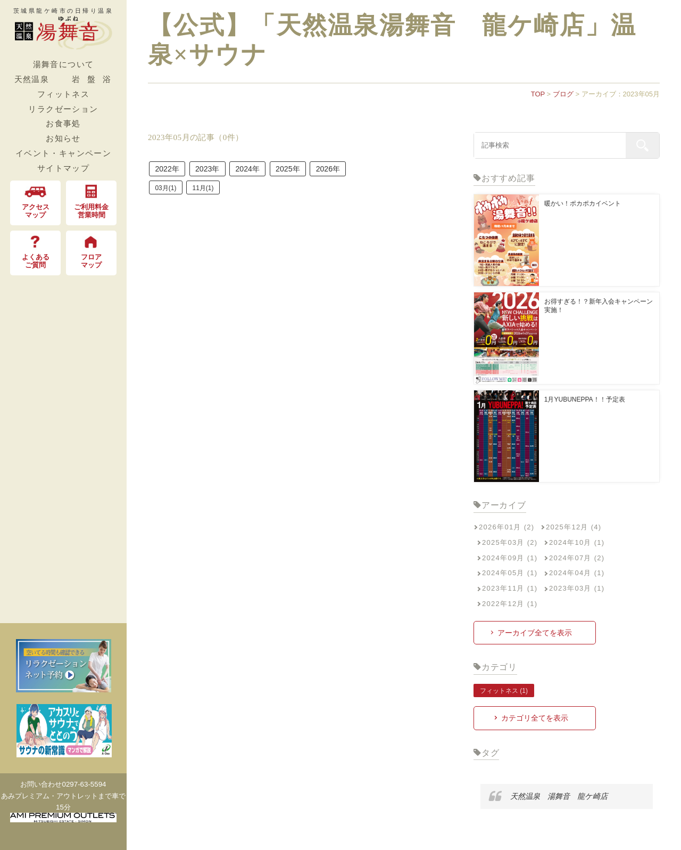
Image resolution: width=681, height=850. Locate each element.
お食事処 (63, 123)
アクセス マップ (36, 201)
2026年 (365, 170)
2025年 (316, 170)
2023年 (220, 170)
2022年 (171, 170)
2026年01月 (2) (506, 527)
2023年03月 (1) (576, 588)
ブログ (563, 94)
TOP (538, 94)
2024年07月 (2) (576, 558)
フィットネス (63, 94)
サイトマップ (63, 168)
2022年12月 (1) (509, 604)
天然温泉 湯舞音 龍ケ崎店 (555, 795)
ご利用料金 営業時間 (91, 201)
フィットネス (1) (504, 690)
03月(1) (168, 192)
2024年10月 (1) (576, 542)
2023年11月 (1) (509, 588)
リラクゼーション (63, 108)
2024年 (268, 170)
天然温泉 (31, 79)
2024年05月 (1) (509, 573)
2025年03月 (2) (509, 542)
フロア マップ (91, 251)
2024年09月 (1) (509, 558)
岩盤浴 (95, 79)
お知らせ (63, 138)
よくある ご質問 (36, 251)
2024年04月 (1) (576, 573)
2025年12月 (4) (573, 527)
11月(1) (210, 192)
